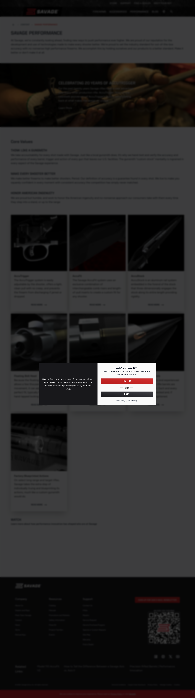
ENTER (127, 381)
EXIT (126, 394)
